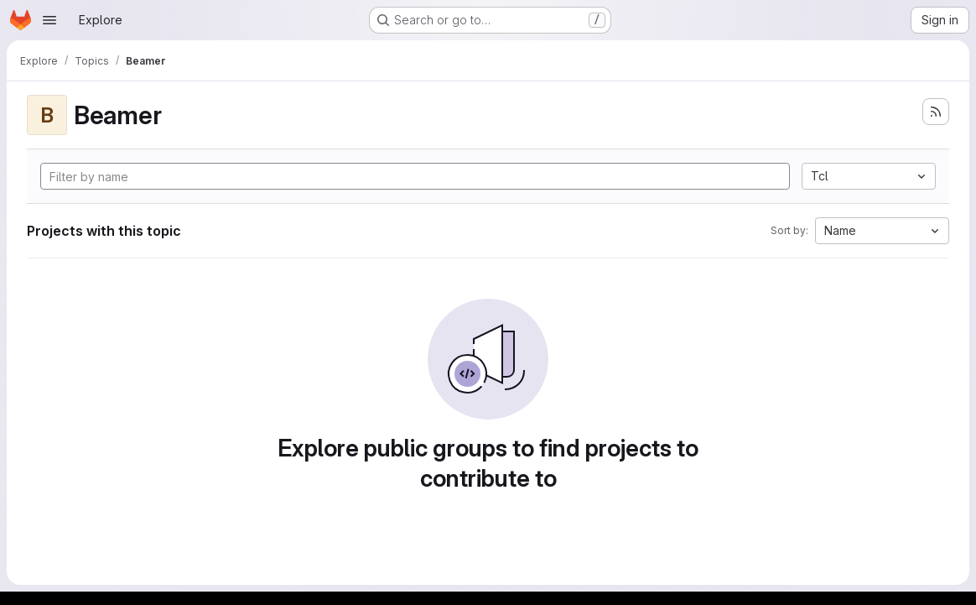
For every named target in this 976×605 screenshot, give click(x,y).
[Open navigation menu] (49, 20)
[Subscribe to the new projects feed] (935, 111)
